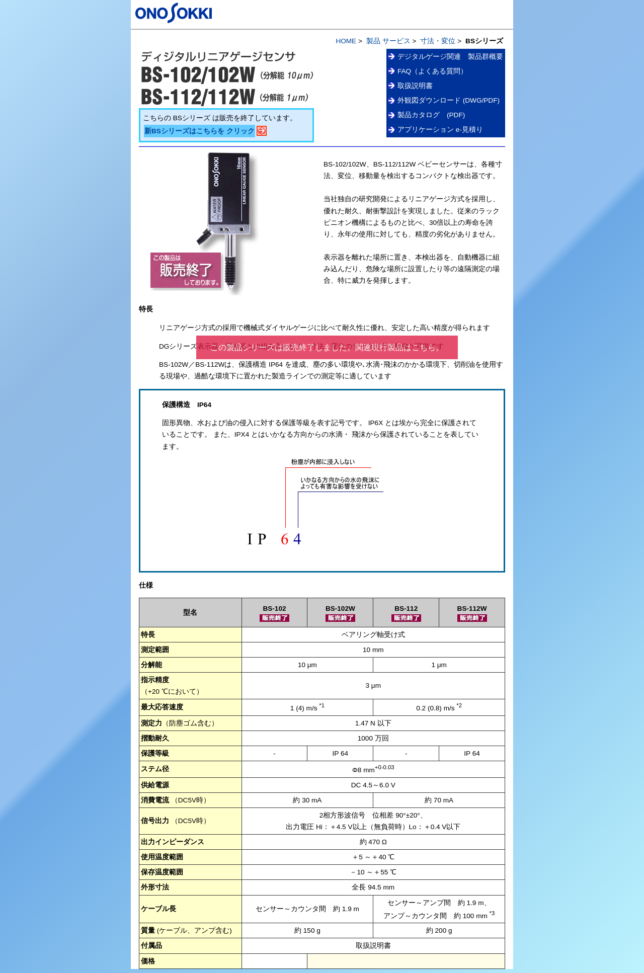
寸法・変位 (437, 41)
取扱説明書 (415, 86)
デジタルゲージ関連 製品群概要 (450, 56)
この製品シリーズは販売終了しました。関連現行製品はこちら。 (327, 347)
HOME (346, 41)
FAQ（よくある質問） (432, 71)
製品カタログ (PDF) (431, 115)
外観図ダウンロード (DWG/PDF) (448, 100)
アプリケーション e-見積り (440, 129)
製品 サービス (388, 41)
